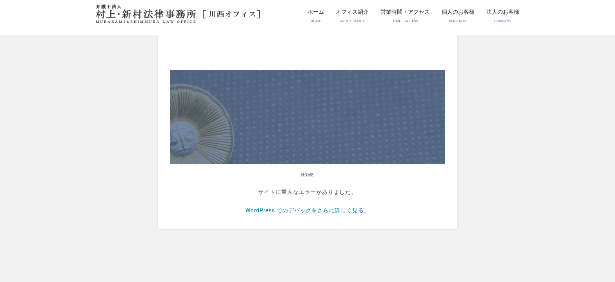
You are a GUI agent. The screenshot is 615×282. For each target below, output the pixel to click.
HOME (307, 175)
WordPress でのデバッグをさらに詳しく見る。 (307, 210)
